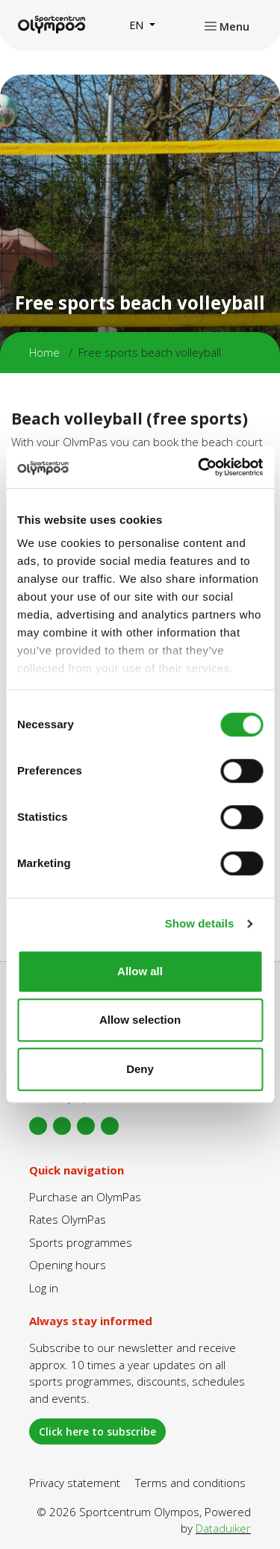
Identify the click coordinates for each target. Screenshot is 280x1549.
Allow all (140, 971)
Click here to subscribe (97, 1431)
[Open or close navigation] (227, 25)
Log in (43, 1287)
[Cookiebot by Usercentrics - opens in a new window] (199, 467)
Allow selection (140, 1019)
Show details (199, 923)
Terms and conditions (190, 1482)
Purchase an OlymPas (85, 1196)
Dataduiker (223, 1528)
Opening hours (67, 1264)
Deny (140, 1069)
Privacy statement (74, 1482)
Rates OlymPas (67, 1219)
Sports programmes (80, 1242)
